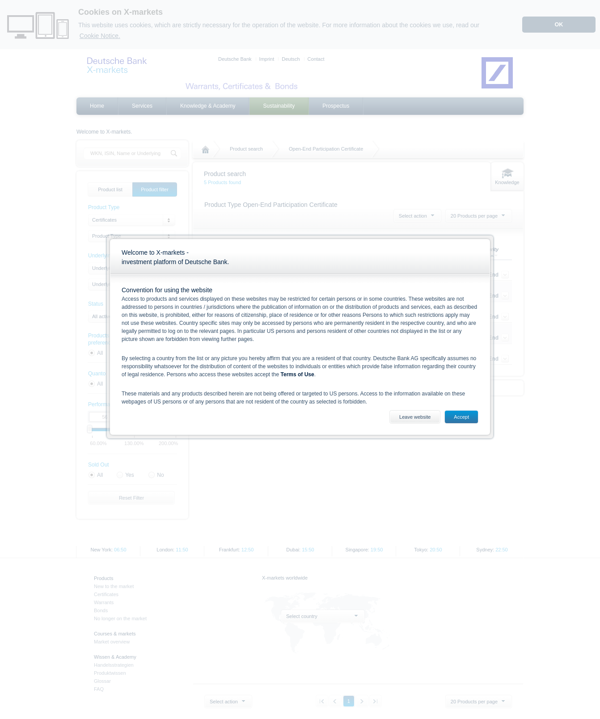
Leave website (415, 417)
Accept (461, 417)
